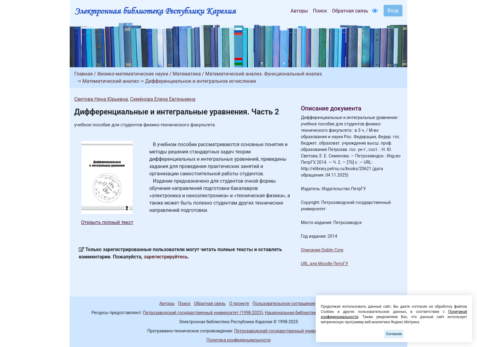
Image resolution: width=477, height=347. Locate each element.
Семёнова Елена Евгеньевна (162, 99)
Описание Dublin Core (322, 249)
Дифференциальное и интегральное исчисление (200, 81)
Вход (393, 10)
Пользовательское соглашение (283, 303)
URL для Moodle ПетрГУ (324, 263)
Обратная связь (350, 11)
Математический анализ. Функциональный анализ (263, 74)
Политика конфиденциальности (238, 340)
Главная (83, 74)
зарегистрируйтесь (166, 257)
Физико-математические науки (132, 74)
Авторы (299, 11)
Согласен (394, 334)
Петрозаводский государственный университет (282, 330)
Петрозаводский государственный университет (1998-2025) (203, 312)
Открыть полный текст (107, 222)
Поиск (320, 11)
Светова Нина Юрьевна (101, 99)
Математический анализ (110, 81)
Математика (186, 74)
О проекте (239, 303)
